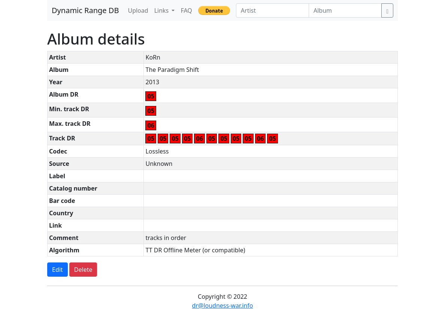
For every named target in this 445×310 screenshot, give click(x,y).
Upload (138, 10)
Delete (83, 269)
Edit (57, 269)
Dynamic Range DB (85, 10)
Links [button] (162, 10)
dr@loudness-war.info (222, 305)
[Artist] (272, 10)
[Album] (345, 10)
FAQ (186, 10)
